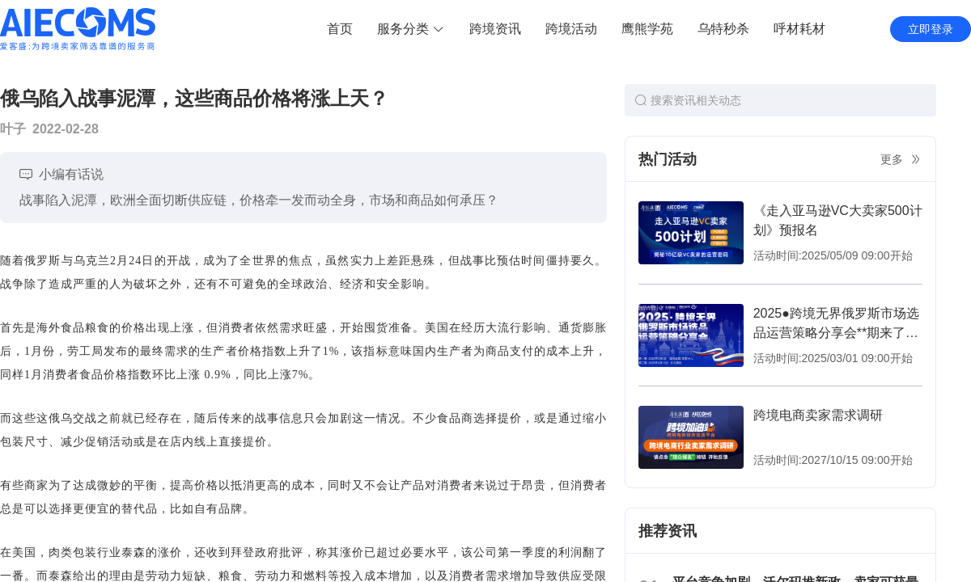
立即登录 (930, 29)
